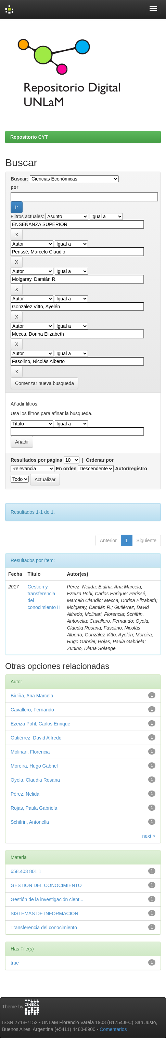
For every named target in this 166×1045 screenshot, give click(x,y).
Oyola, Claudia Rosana (35, 780)
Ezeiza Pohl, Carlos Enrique (40, 723)
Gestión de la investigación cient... (47, 899)
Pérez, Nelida (25, 794)
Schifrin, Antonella (30, 822)
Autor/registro (131, 468)
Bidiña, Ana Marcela (32, 695)
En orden (66, 468)
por (14, 187)
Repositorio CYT (29, 137)
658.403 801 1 (26, 871)
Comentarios (113, 1029)
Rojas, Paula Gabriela (34, 808)
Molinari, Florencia (30, 752)
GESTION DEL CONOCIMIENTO (46, 885)
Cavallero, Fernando (32, 709)
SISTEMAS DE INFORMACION (44, 913)
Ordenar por (100, 460)
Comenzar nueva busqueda (44, 383)
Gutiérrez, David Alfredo (36, 738)
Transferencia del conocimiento (44, 927)
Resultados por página (36, 460)
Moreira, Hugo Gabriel (34, 766)
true (15, 963)
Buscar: (19, 179)
